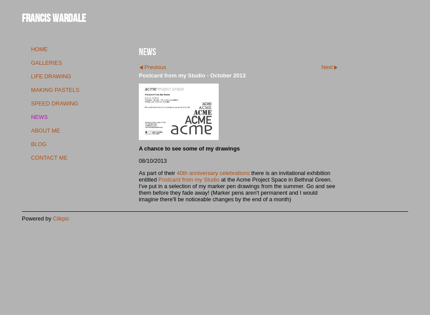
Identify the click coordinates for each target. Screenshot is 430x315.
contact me (49, 157)
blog (39, 144)
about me (45, 130)
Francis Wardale (54, 18)
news (39, 117)
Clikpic (61, 218)
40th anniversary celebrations (213, 173)
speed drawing (54, 103)
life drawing (51, 76)
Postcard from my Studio (189, 179)
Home (39, 49)
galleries (46, 63)
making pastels (55, 90)
